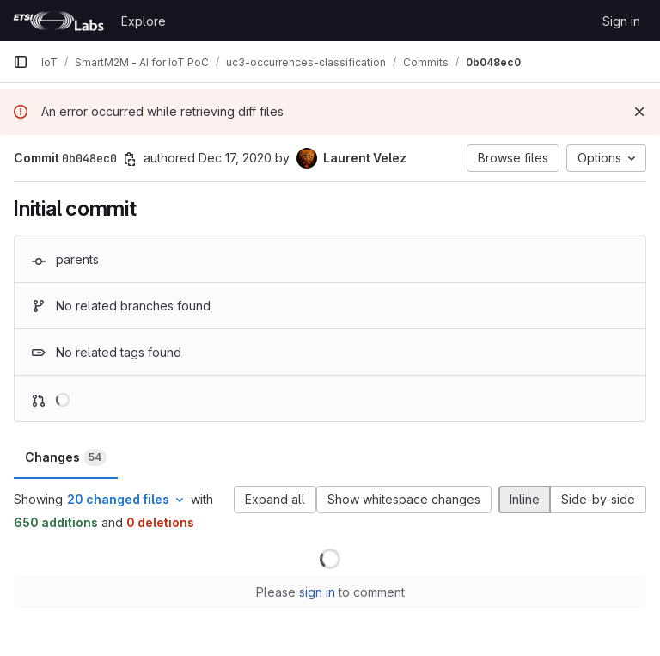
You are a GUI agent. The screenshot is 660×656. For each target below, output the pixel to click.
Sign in (621, 21)
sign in (317, 592)
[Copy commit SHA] (129, 159)
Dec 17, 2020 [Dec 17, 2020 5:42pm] (235, 157)
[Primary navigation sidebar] (20, 62)
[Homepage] (58, 20)
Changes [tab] (66, 457)
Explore (143, 21)
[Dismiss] (639, 111)
